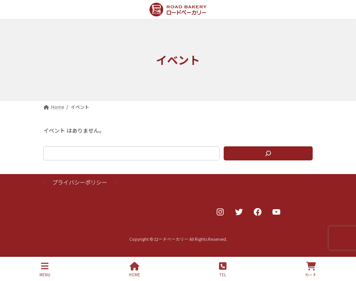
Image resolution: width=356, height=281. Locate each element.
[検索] (268, 153)
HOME (134, 269)
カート (311, 269)
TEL (222, 269)
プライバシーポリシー (79, 182)
